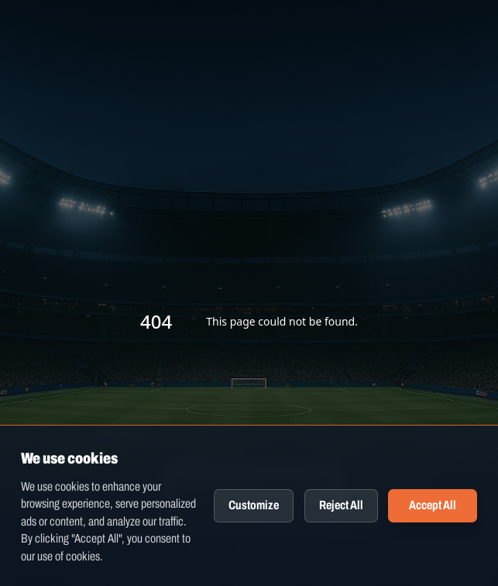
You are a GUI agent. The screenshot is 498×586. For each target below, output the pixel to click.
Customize (253, 505)
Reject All (341, 505)
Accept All (432, 505)
